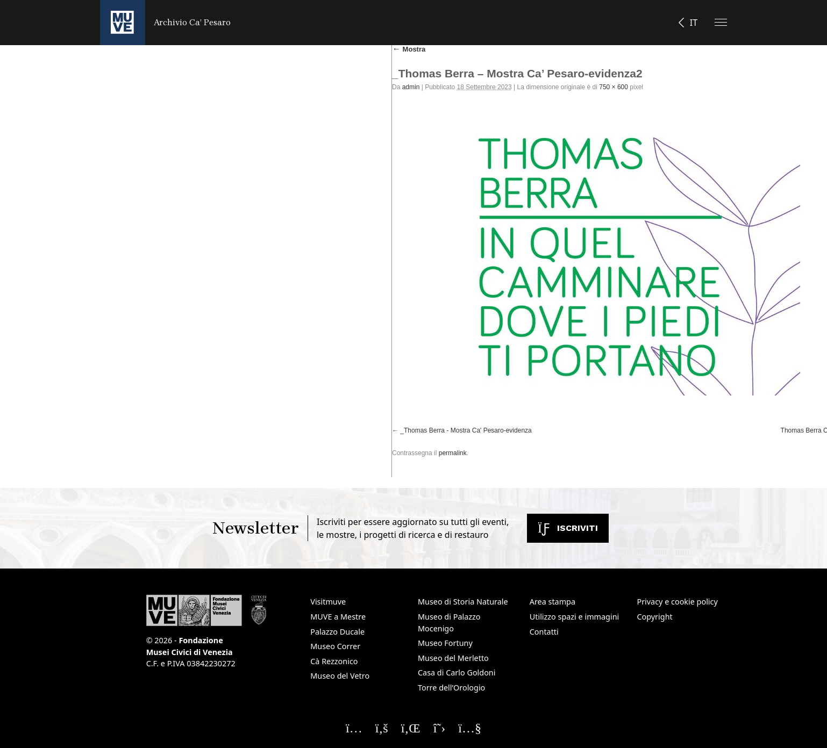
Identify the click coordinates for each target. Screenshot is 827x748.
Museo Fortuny (445, 643)
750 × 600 (613, 87)
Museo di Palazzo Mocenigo (449, 623)
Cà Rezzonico (334, 661)
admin (411, 87)
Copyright (654, 617)
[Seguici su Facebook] (381, 727)
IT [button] (693, 22)
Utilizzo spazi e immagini (574, 617)
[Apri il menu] (721, 22)
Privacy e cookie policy (677, 601)
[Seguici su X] (439, 727)
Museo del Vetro (339, 676)
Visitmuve (328, 601)
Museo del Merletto (453, 658)
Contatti (544, 632)
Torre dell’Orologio (451, 687)
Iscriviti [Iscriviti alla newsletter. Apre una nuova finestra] (568, 528)
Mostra (408, 49)
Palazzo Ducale (337, 632)
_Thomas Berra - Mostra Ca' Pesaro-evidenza (465, 430)
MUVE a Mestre (338, 617)
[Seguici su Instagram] (354, 727)
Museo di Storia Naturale (463, 601)
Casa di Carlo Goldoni (457, 672)
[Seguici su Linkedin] (410, 727)
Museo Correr (335, 646)
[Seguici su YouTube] (469, 727)
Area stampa (552, 601)
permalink (453, 453)
